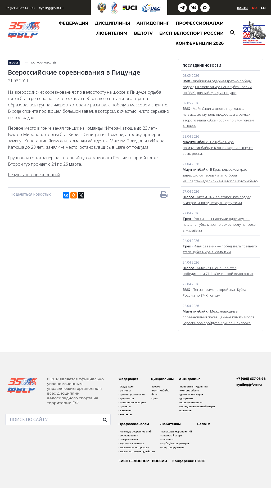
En (263, 8)
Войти (242, 8)
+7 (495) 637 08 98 (251, 379)
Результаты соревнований (34, 175)
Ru (254, 8)
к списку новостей (43, 62)
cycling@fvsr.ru (51, 8)
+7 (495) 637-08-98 (20, 8)
